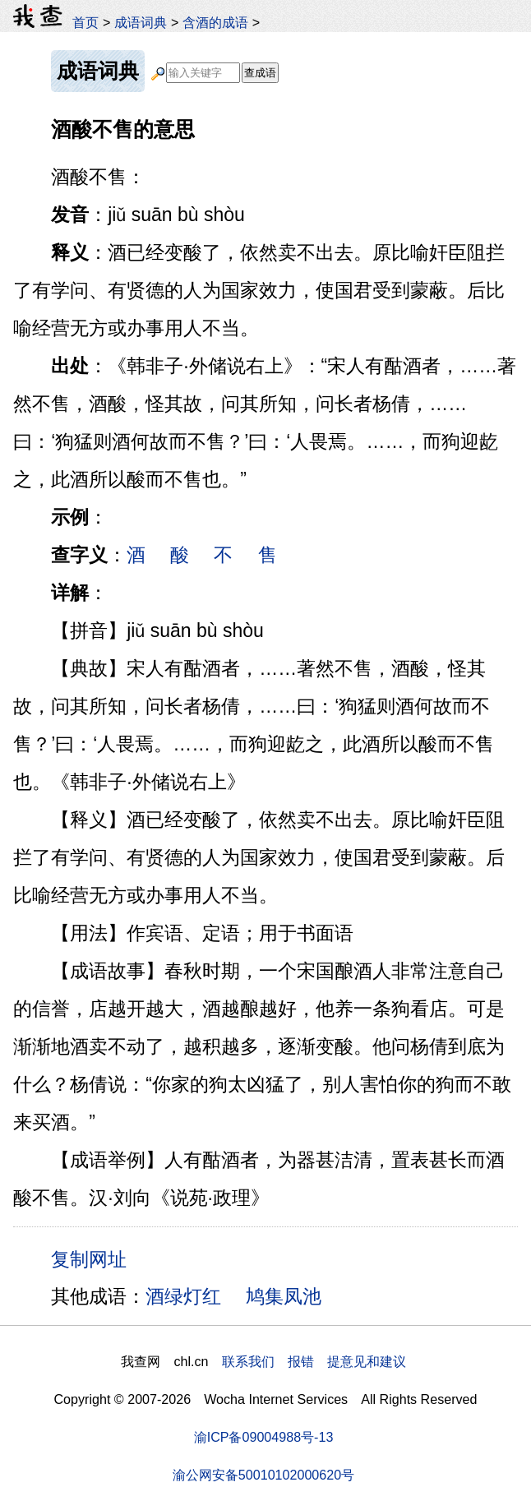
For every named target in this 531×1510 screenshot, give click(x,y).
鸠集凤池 (283, 1296)
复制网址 (94, 1258)
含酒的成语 (215, 22)
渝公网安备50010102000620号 (263, 1474)
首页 (85, 22)
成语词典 (140, 22)
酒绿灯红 (183, 1296)
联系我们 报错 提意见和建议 (314, 1361)
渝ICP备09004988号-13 (264, 1436)
